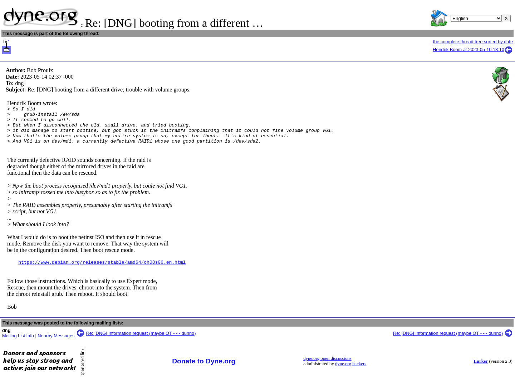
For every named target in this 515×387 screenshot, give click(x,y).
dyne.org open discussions (327, 366)
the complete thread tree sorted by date (473, 41)
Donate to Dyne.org (203, 369)
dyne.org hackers (350, 372)
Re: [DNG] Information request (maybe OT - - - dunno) (141, 341)
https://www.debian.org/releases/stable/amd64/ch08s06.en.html (102, 270)
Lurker (481, 369)
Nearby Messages (56, 344)
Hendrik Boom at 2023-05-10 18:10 (473, 49)
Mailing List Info (18, 344)
